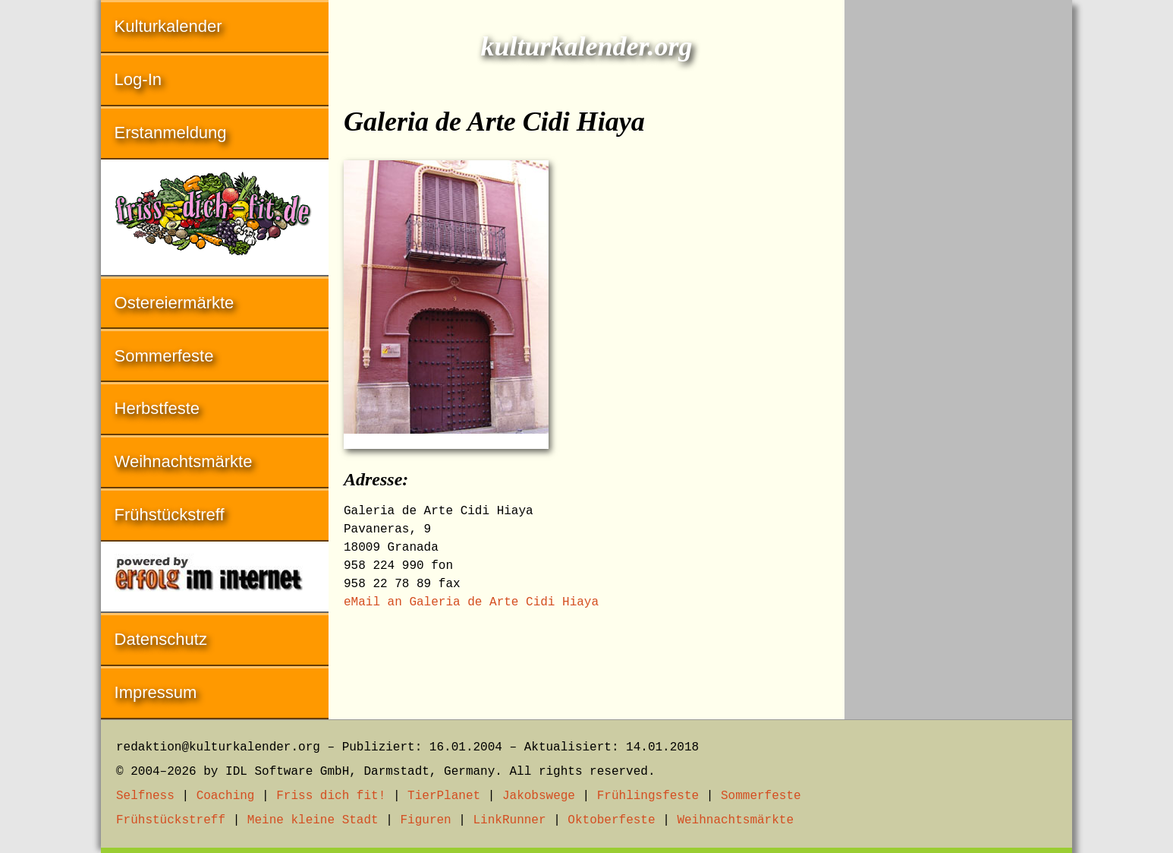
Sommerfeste (164, 355)
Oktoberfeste (611, 820)
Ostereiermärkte (174, 302)
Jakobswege (538, 796)
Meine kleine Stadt (313, 820)
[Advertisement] (958, 228)
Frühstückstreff (170, 514)
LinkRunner (509, 820)
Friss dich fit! (330, 796)
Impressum (156, 692)
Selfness (145, 796)
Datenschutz (161, 639)
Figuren (425, 820)
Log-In (138, 79)
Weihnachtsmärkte (184, 461)
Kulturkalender (168, 26)
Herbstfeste (157, 408)
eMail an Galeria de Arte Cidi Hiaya (471, 602)
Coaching (226, 796)
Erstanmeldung (171, 132)
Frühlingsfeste (648, 796)
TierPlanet (443, 796)
